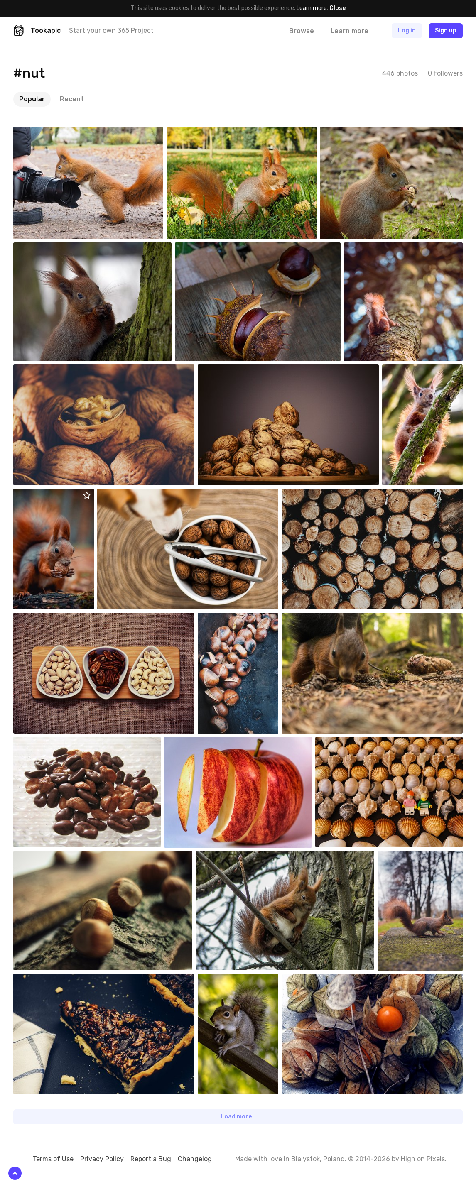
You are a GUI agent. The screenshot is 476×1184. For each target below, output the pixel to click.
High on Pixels (423, 1159)
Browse (301, 31)
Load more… (238, 1116)
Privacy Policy (102, 1159)
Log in (407, 30)
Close (337, 8)
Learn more (312, 8)
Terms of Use (53, 1159)
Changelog (195, 1159)
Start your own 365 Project (111, 30)
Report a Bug (150, 1159)
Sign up (445, 30)
